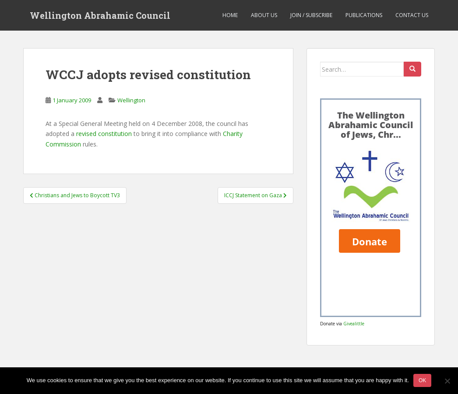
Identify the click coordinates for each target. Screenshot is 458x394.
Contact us (411, 15)
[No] (447, 381)
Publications (363, 15)
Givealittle (353, 324)
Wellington (131, 100)
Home (230, 15)
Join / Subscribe (311, 15)
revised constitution (104, 133)
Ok (422, 380)
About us (264, 15)
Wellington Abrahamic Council (100, 15)
